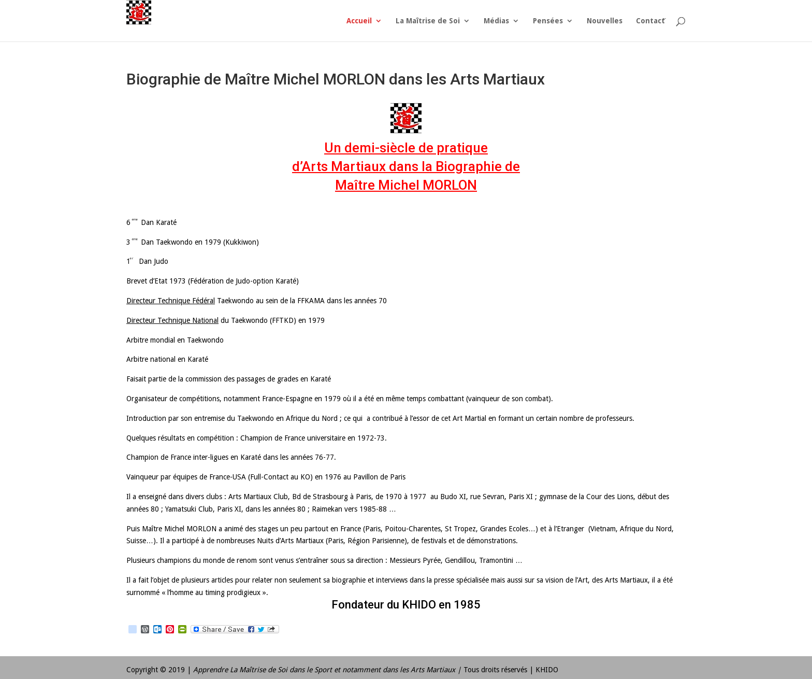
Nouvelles (604, 21)
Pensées (548, 21)
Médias (496, 21)
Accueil (359, 21)
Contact (650, 21)
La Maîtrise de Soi (428, 21)
